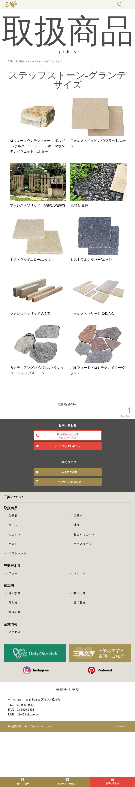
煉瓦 (77, 596)
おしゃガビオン (84, 606)
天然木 (78, 587)
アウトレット (17, 625)
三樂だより (12, 637)
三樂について (14, 568)
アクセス (14, 703)
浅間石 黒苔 (83, 232)
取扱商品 (20, 61)
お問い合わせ (67, 518)
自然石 (12, 587)
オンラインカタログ (69, 553)
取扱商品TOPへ (67, 476)
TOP (10, 61)
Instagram (36, 742)
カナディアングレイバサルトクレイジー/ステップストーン (37, 435)
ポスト (12, 615)
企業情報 (10, 696)
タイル (12, 596)
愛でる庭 (80, 665)
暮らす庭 (14, 665)
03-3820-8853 (67, 507)
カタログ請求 (69, 543)
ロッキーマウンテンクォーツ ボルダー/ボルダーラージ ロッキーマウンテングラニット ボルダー (37, 158)
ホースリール (83, 615)
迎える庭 (80, 674)
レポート (80, 645)
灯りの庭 (14, 683)
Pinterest (100, 742)
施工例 (9, 657)
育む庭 (12, 674)
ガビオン (14, 606)
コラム (12, 645)
